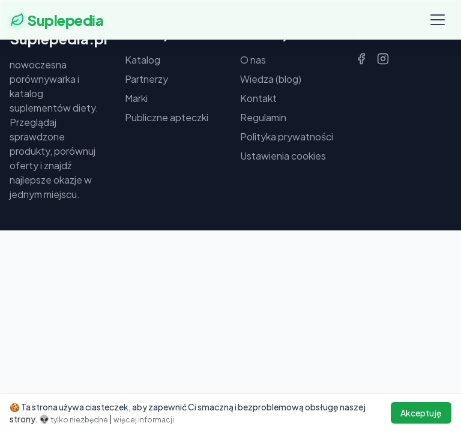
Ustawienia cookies (283, 155)
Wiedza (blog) (270, 79)
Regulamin (263, 117)
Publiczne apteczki (166, 117)
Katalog (142, 59)
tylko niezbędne (79, 419)
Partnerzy (146, 79)
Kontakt (258, 98)
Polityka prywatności (286, 136)
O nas (253, 59)
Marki (136, 98)
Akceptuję (421, 412)
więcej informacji (143, 419)
